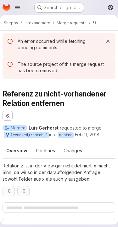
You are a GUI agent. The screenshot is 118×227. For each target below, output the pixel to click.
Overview (16, 150)
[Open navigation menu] (17, 8)
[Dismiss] (108, 41)
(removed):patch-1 (26, 135)
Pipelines (45, 150)
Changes (73, 150)
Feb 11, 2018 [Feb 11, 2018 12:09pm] (87, 134)
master (65, 134)
